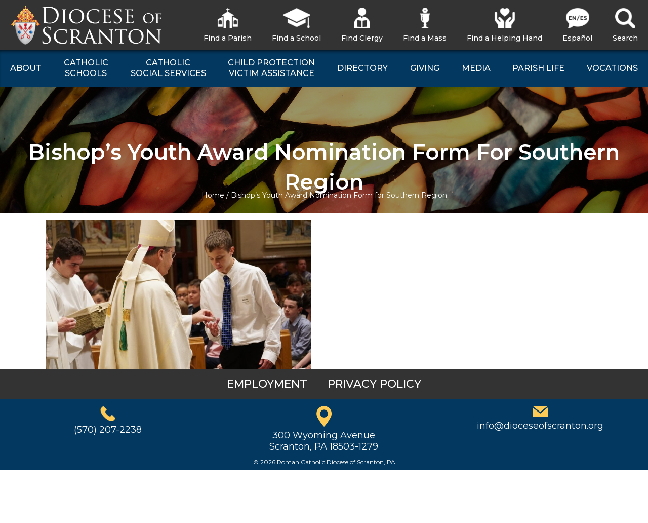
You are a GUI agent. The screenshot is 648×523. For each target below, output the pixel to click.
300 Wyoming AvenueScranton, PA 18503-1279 (323, 441)
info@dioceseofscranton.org (540, 425)
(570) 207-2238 (108, 429)
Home (212, 195)
